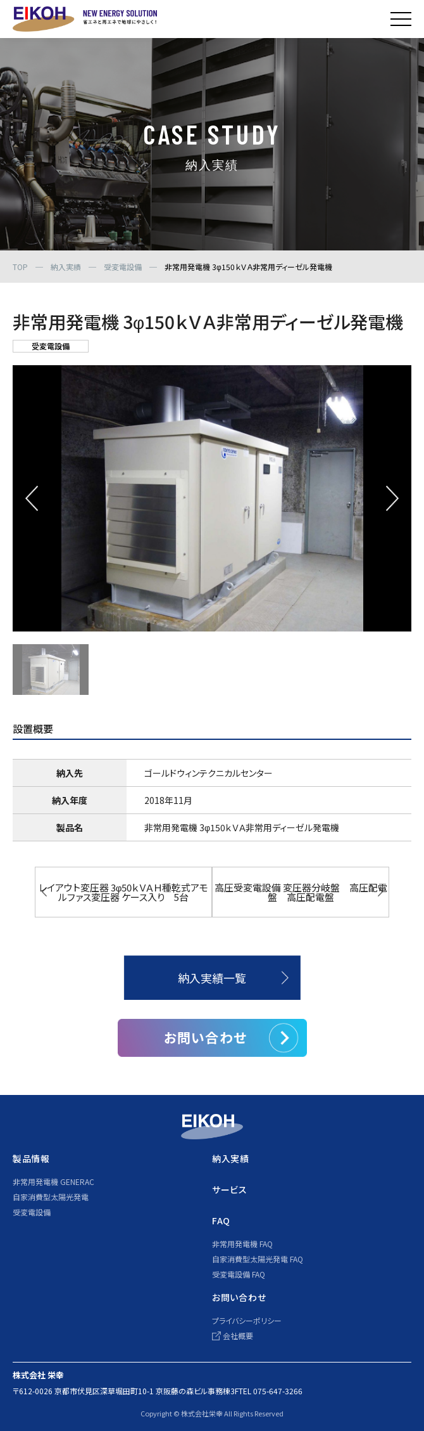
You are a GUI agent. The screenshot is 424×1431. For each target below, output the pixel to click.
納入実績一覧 (212, 977)
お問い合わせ (205, 1037)
